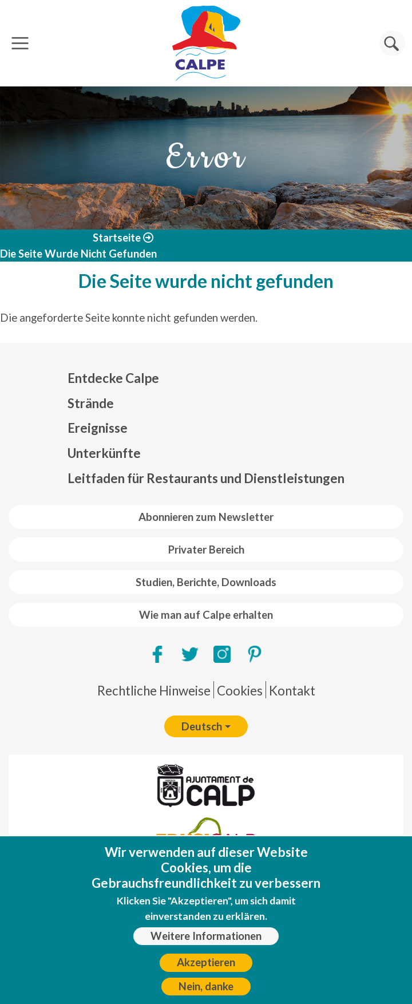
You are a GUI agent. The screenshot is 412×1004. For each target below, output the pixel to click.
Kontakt (292, 690)
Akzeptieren (206, 962)
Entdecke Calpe (113, 378)
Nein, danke (206, 986)
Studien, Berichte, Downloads (206, 582)
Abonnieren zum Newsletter (206, 517)
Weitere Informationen (206, 936)
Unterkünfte (104, 453)
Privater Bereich (206, 549)
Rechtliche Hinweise (154, 690)
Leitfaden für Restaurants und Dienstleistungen (206, 478)
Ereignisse (98, 428)
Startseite (117, 237)
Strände (91, 403)
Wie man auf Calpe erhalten (206, 614)
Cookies (240, 690)
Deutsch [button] (201, 726)
